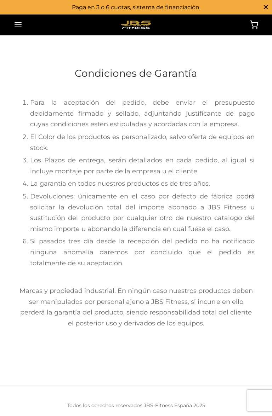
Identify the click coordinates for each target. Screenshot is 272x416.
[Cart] (254, 25)
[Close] (265, 7)
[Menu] (18, 24)
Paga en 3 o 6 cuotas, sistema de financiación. (136, 7)
